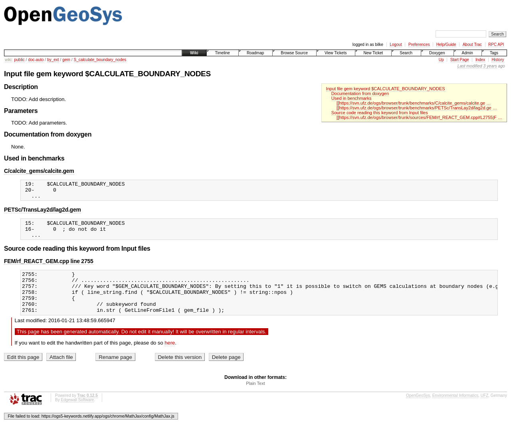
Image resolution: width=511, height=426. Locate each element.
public (19, 59)
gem (66, 59)
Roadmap (255, 53)
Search (406, 53)
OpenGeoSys (418, 411)
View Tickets (336, 53)
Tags (494, 53)
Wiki (194, 53)
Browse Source (294, 53)
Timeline (222, 53)
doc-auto (36, 59)
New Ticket (373, 53)
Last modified (470, 66)
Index (480, 59)
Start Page (459, 59)
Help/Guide (446, 44)
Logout (396, 44)
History (497, 59)
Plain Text (255, 398)
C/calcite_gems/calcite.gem (39, 171)
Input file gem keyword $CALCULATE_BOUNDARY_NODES (385, 88)
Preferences (419, 44)
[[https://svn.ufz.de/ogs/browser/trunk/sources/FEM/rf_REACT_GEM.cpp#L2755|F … (419, 117)
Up (441, 59)
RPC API (496, 44)
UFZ (484, 411)
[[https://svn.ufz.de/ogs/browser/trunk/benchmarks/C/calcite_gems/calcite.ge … (414, 103)
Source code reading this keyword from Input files (379, 112)
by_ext (53, 59)
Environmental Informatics (455, 411)
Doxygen (437, 53)
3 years (490, 66)
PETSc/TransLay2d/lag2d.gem (42, 213)
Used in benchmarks (351, 98)
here (169, 358)
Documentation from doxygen (360, 93)
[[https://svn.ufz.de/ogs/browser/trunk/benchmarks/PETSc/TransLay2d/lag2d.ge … (417, 107)
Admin (467, 53)
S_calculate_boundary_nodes (100, 59)
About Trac (472, 44)
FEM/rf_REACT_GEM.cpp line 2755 (48, 268)
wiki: (8, 59)
